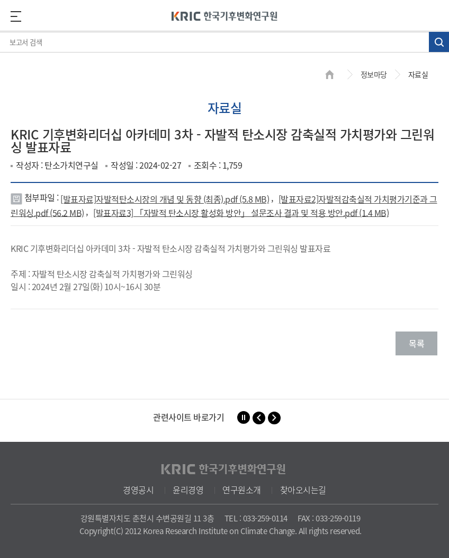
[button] (259, 418)
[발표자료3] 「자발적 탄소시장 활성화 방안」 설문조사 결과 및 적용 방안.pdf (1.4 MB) (241, 212)
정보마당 (374, 74)
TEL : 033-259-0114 (256, 518)
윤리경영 (188, 489)
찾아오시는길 (303, 489)
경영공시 (138, 489)
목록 (416, 343)
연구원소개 (241, 489)
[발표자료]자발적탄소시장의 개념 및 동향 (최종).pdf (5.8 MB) (164, 199)
